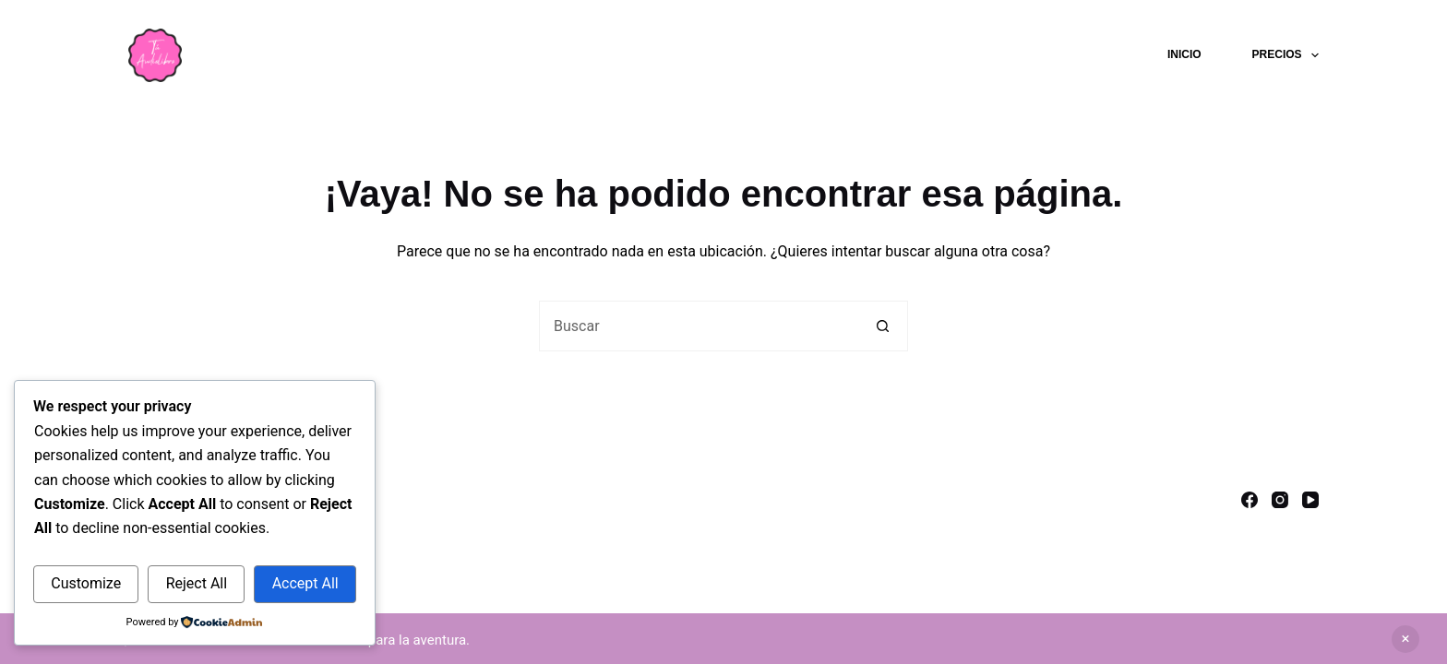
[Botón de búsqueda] (882, 326)
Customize (86, 583)
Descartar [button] (1405, 639)
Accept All (305, 583)
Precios (1285, 55)
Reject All (196, 583)
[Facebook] (1249, 500)
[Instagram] (1280, 500)
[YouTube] (1310, 500)
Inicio (1184, 54)
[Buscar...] (698, 326)
